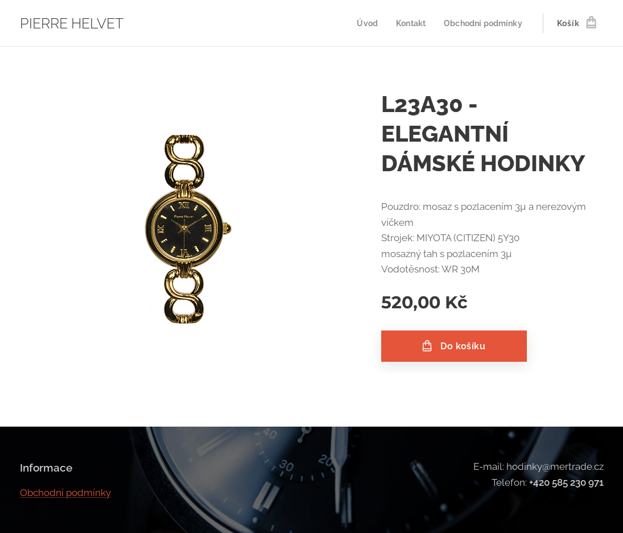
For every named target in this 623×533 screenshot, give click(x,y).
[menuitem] (362, 23)
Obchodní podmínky (65, 492)
